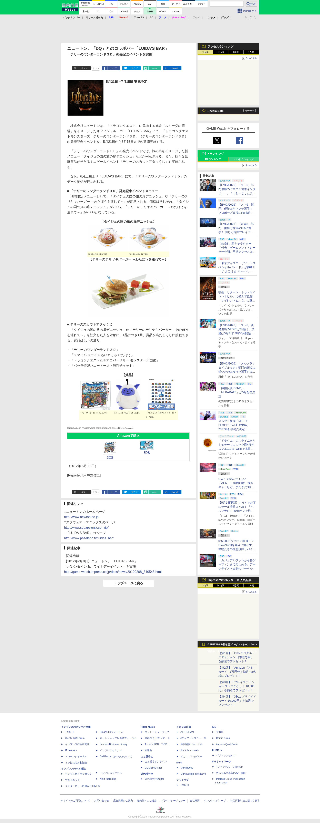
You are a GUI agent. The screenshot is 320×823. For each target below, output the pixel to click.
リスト (96, 68)
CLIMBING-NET (153, 767)
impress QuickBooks (227, 744)
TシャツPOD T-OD (156, 744)
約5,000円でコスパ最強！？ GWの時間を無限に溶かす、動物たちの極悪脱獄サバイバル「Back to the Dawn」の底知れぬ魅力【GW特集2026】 (237, 549)
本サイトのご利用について (75, 800)
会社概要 (195, 800)
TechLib (184, 785)
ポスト (84, 68)
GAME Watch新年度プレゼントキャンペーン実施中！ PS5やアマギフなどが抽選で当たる (232, 645)
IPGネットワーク (221, 761)
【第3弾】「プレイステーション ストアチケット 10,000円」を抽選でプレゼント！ (236, 686)
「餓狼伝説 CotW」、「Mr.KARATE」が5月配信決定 (236, 392)
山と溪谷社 (147, 756)
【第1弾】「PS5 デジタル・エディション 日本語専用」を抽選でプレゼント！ (236, 657)
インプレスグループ (215, 800)
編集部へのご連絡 (147, 800)
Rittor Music (148, 727)
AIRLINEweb (187, 732)
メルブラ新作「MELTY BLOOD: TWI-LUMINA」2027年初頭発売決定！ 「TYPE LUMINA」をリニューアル (236, 429)
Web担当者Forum (74, 738)
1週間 (236, 52)
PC (151, 17)
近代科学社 (147, 773)
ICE (214, 727)
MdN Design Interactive (193, 773)
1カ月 (251, 52)
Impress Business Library (113, 744)
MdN (179, 762)
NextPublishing (108, 779)
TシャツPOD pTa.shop (229, 766)
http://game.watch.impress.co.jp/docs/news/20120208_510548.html (113, 572)
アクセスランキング (220, 46)
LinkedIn (175, 68)
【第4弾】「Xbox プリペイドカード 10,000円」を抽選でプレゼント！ (237, 700)
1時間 (205, 52)
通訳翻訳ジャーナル (191, 744)
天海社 (219, 732)
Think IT (69, 732)
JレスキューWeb (189, 750)
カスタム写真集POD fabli (231, 772)
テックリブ (182, 780)
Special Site (216, 111)
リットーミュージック (157, 732)
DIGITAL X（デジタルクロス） (116, 756)
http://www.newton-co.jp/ (81, 517)
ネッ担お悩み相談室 (76, 762)
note (154, 68)
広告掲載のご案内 (123, 800)
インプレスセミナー (111, 750)
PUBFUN (217, 750)
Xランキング (216, 153)
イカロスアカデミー (191, 756)
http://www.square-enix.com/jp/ (86, 527)
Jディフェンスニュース (193, 738)
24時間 (220, 52)
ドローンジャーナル (76, 756)
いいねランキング (243, 159)
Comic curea (223, 738)
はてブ (134, 68)
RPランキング (213, 159)
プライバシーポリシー (173, 800)
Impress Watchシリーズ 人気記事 (229, 580)
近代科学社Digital (154, 779)
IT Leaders (71, 750)
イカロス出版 (183, 727)
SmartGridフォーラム (111, 732)
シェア (113, 68)
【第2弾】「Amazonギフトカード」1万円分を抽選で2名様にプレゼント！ (237, 671)
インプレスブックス (111, 772)
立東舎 (148, 750)
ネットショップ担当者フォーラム (118, 738)
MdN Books (186, 767)
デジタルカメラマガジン (78, 773)
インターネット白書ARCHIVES (82, 786)
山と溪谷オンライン (156, 761)
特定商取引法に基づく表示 (245, 800)
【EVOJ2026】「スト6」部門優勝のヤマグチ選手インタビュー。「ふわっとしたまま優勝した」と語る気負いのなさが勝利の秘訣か (237, 193)
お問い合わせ (101, 800)
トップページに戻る (128, 583)
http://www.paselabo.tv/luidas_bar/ (89, 538)
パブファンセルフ (226, 755)
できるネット (72, 780)
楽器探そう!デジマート (157, 738)
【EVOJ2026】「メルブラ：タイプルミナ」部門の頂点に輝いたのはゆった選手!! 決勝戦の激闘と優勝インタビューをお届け (237, 371)
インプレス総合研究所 (77, 744)
